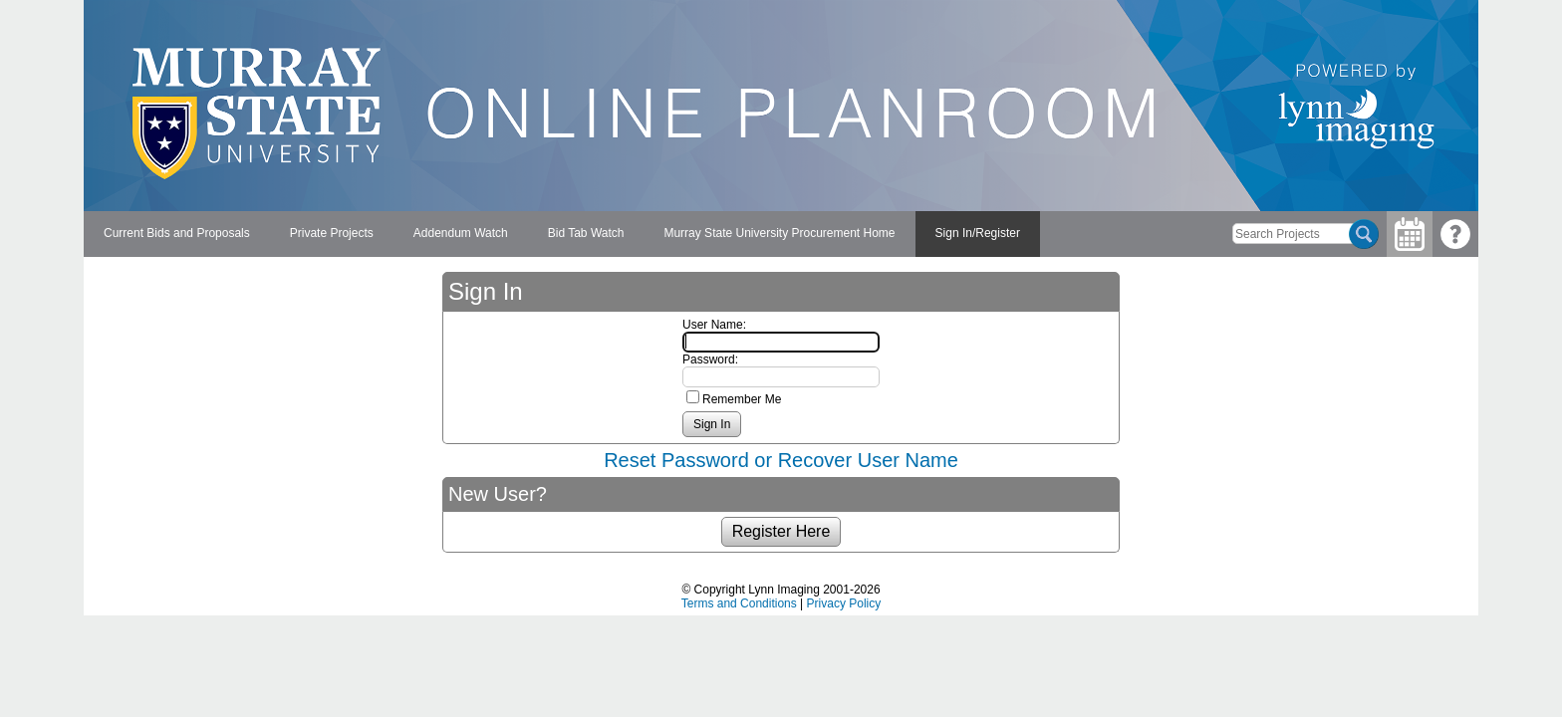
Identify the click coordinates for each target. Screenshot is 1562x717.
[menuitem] (177, 234)
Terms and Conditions (739, 603)
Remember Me (741, 399)
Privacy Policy (844, 603)
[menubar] (562, 234)
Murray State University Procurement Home (779, 233)
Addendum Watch (460, 233)
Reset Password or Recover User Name (781, 460)
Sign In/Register (977, 233)
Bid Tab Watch (586, 233)
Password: (710, 359)
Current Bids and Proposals (177, 233)
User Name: (714, 325)
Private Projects (332, 233)
